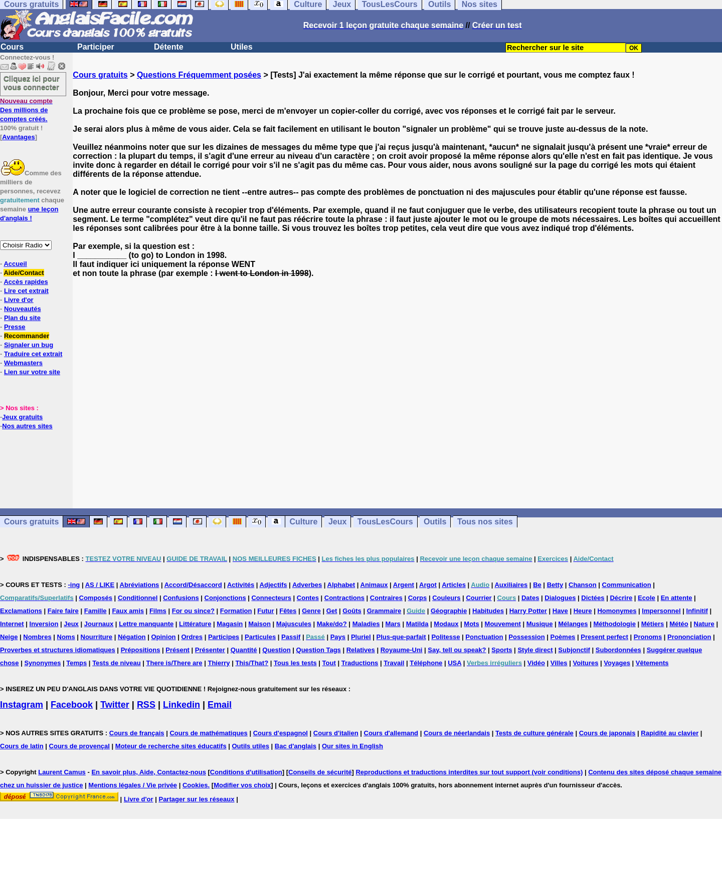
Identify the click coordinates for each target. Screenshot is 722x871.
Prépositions (140, 650)
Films (157, 611)
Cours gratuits (100, 75)
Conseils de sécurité (319, 772)
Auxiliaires (510, 585)
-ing (74, 585)
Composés (95, 598)
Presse (15, 327)
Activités (240, 585)
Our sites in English (352, 746)
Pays (337, 637)
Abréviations (139, 585)
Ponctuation (484, 637)
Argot (428, 585)
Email (220, 705)
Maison (259, 624)
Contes (308, 598)
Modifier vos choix (242, 785)
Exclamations (21, 611)
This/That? (251, 663)
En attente (676, 598)
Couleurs (446, 598)
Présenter (210, 650)
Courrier (478, 598)
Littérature (195, 624)
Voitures (585, 663)
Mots (471, 624)
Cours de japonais (607, 733)
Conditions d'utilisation (246, 772)
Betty (555, 585)
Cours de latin (22, 746)
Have (560, 611)
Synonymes (42, 663)
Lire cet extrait (26, 291)
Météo (678, 624)
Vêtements (652, 663)
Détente (169, 47)
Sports (501, 650)
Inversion (44, 624)
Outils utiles (250, 746)
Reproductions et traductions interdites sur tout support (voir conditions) (469, 772)
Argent (403, 585)
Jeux (337, 521)
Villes (559, 663)
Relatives (360, 650)
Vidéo (536, 663)
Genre (311, 611)
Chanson (583, 585)
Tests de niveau (116, 663)
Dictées (592, 598)
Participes (223, 637)
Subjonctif (574, 650)
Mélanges (573, 624)
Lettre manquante (146, 624)
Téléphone (426, 663)
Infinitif (697, 611)
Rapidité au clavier (669, 733)
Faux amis (128, 611)
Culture (303, 521)
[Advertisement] (397, 393)
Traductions (360, 663)
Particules (260, 637)
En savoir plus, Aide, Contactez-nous (148, 772)
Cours (12, 47)
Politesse (445, 637)
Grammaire (384, 611)
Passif (290, 637)
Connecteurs (271, 598)
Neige (9, 637)
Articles (454, 585)
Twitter (114, 705)
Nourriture (97, 637)
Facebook (72, 705)
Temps (76, 663)
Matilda (417, 624)
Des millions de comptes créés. (26, 110)
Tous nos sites (485, 521)
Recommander (26, 336)
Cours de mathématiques (208, 733)
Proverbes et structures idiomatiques (57, 650)
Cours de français (136, 733)
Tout (329, 663)
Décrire (621, 598)
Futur (265, 611)
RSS (146, 705)
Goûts (352, 611)
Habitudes (488, 611)
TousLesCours (385, 521)
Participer (95, 47)
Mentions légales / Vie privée (132, 785)
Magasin (230, 624)
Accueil (15, 263)
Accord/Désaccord (193, 585)
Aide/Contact (24, 272)
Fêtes (287, 611)
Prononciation (689, 637)
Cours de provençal (79, 746)
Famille (95, 611)
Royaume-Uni (402, 650)
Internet (12, 624)
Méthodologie (614, 624)
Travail (394, 663)
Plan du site (22, 318)
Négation (132, 637)
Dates (530, 598)
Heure (583, 611)
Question (276, 650)
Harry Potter (528, 611)
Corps (417, 598)
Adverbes (307, 585)
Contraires (386, 598)
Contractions (344, 598)
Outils (435, 521)
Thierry (219, 663)
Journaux (99, 624)
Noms (66, 637)
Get (331, 611)
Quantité (244, 650)
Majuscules (293, 624)
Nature (704, 624)
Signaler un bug (28, 345)
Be (537, 585)
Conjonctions (225, 598)
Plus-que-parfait (401, 637)
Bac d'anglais (295, 746)
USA (454, 663)
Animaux (374, 585)
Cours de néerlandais (457, 733)
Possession (526, 637)
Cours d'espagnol (280, 733)
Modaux (446, 624)
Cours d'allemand (391, 733)
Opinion (163, 637)
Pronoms (648, 637)
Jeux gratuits (22, 417)
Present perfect (604, 637)
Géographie (449, 611)
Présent (177, 650)
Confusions (181, 598)
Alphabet (341, 585)
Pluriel (361, 637)
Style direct (535, 650)
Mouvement (503, 624)
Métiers (652, 624)
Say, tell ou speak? (457, 650)
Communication (626, 585)
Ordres (192, 637)
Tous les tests (295, 663)
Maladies (366, 624)
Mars (392, 624)
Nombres (37, 637)
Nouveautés (22, 309)
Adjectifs (273, 585)
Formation (236, 611)
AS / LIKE (100, 585)
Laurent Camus (62, 772)
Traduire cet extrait (33, 354)
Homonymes (616, 611)
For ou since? (193, 611)
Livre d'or (19, 300)
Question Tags (318, 650)
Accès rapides (26, 281)
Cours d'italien (335, 733)
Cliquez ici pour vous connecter (32, 82)
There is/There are (174, 663)
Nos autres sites (27, 426)
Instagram (21, 705)
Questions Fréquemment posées (199, 75)
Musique (539, 624)
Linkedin (181, 705)
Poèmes (562, 637)
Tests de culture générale (534, 733)
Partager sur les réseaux (196, 799)
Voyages (617, 663)
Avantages (18, 137)
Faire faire (63, 611)
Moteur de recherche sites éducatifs (171, 746)
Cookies (195, 785)
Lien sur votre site (32, 372)
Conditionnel (137, 598)
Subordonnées (618, 650)
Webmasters (23, 363)
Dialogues (560, 598)
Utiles (242, 47)
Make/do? (332, 624)
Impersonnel (661, 611)
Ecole (646, 598)
